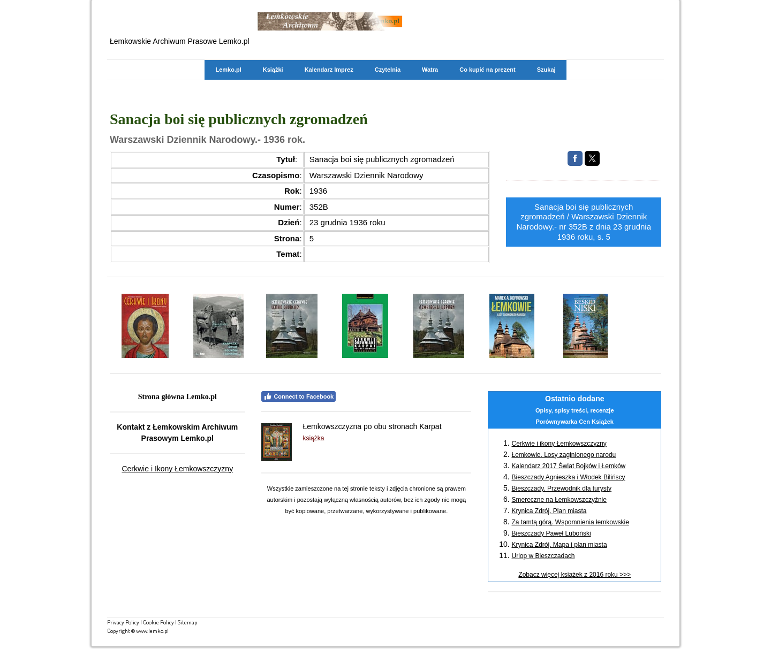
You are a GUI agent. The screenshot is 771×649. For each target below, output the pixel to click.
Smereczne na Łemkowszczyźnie (558, 499)
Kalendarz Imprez (329, 69)
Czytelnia (387, 69)
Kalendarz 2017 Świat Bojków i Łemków (568, 466)
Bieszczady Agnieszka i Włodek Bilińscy (568, 477)
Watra (430, 69)
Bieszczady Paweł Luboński (551, 533)
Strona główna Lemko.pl (177, 397)
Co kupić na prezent (487, 69)
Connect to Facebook (298, 396)
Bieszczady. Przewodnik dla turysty (561, 488)
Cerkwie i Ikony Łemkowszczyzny (177, 468)
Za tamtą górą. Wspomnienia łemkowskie (570, 522)
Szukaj (546, 69)
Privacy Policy (123, 622)
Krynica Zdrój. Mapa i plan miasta (559, 544)
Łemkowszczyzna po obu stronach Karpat (372, 426)
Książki (273, 69)
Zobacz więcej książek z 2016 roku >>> (574, 574)
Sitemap (187, 622)
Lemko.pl (228, 69)
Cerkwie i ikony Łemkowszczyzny (558, 443)
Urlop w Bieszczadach (543, 556)
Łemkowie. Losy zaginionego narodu (563, 455)
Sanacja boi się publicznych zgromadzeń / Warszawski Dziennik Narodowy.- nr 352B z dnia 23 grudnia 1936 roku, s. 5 (583, 221)
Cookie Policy (158, 622)
